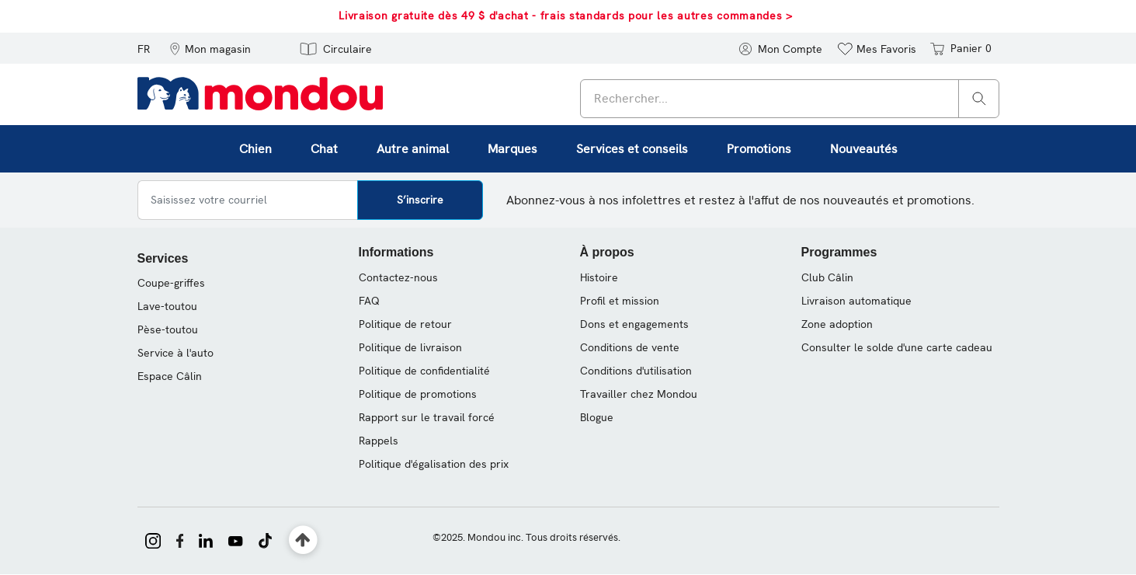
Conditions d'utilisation (636, 371)
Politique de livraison (410, 347)
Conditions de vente (629, 347)
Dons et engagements (634, 324)
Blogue (596, 417)
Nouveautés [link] (864, 149)
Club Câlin (827, 277)
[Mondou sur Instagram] (153, 539)
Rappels (378, 441)
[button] (210, 48)
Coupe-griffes (171, 283)
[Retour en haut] (303, 540)
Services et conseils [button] (632, 149)
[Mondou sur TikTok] (265, 539)
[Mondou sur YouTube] (235, 539)
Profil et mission (619, 301)
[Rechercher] (979, 97)
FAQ (369, 301)
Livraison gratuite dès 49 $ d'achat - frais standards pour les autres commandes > (566, 16)
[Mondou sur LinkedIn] (206, 539)
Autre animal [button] (413, 149)
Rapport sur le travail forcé (427, 417)
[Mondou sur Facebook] (180, 539)
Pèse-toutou (167, 329)
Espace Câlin (169, 376)
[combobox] (789, 98)
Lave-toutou (167, 306)
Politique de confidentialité (424, 371)
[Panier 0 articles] (959, 48)
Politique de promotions (418, 394)
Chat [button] (324, 149)
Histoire (599, 277)
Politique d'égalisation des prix (434, 464)
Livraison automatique (856, 301)
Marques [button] (512, 149)
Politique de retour (405, 324)
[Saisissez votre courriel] (247, 200)
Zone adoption (837, 324)
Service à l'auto (175, 353)
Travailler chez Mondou (638, 394)
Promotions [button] (759, 149)
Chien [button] (255, 149)
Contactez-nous (398, 277)
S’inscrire (420, 200)
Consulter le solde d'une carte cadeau (896, 347)
